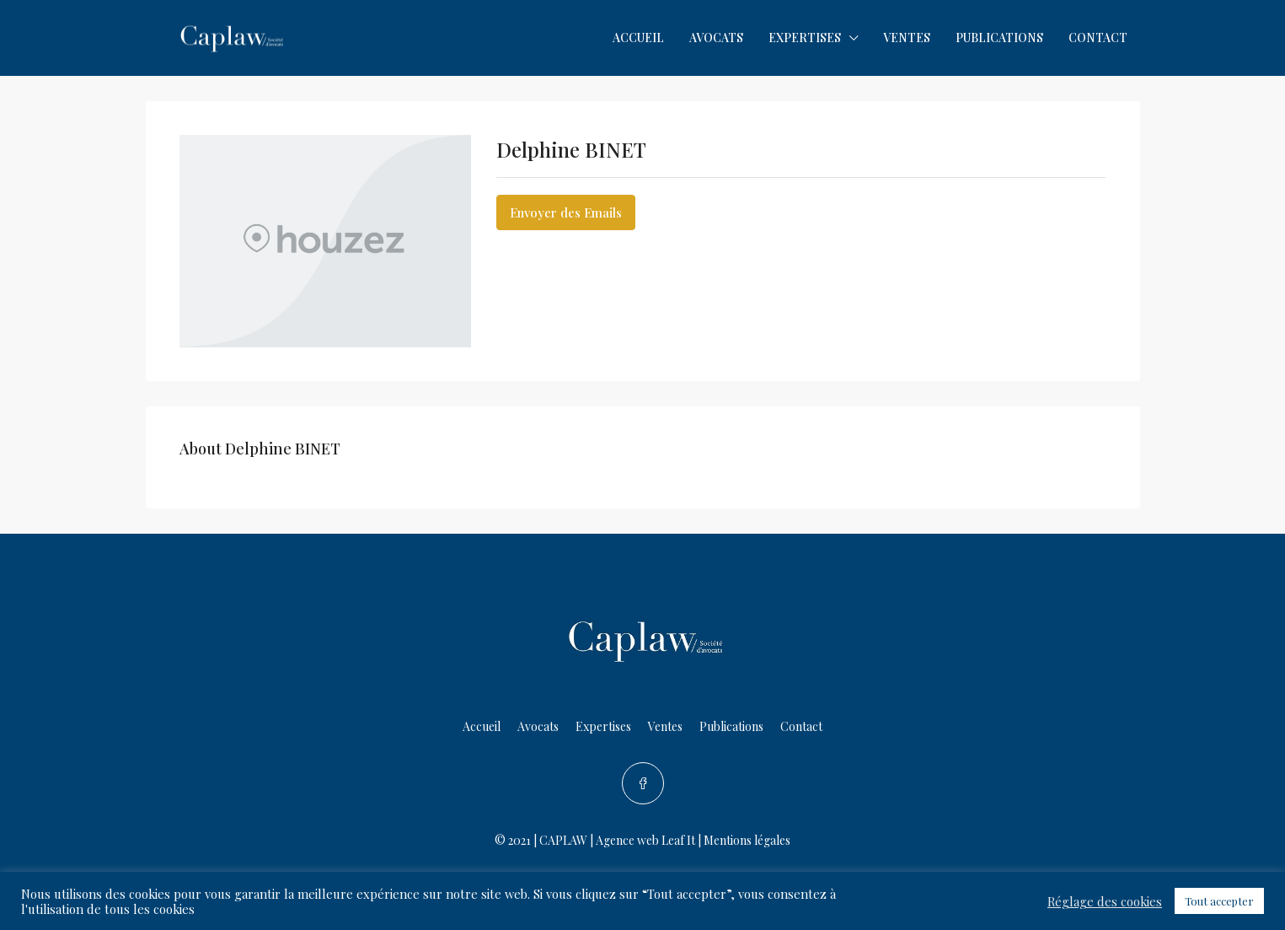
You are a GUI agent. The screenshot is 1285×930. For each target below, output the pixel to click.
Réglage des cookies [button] (1104, 901)
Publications (999, 38)
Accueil (638, 38)
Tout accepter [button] (1219, 901)
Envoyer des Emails (566, 212)
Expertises (804, 38)
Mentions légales (747, 840)
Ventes (906, 38)
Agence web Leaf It (645, 840)
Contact (1097, 38)
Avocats (716, 38)
